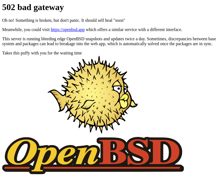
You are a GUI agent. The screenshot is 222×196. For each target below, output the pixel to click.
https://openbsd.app (68, 29)
